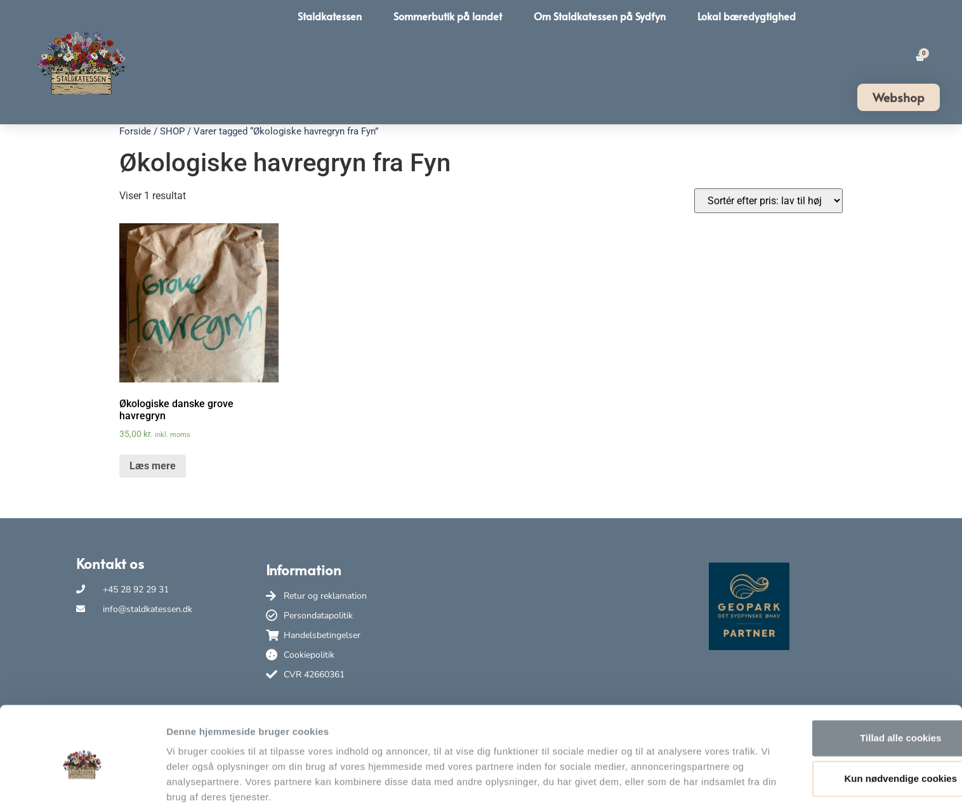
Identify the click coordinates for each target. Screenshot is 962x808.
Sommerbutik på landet (447, 16)
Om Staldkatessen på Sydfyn (600, 16)
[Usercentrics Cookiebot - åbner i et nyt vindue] (82, 783)
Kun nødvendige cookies (856, 723)
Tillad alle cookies (856, 682)
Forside (135, 131)
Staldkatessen (330, 16)
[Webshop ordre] (768, 200)
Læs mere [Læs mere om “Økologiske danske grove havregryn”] (152, 466)
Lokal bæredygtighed (746, 16)
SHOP (172, 131)
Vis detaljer (659, 783)
